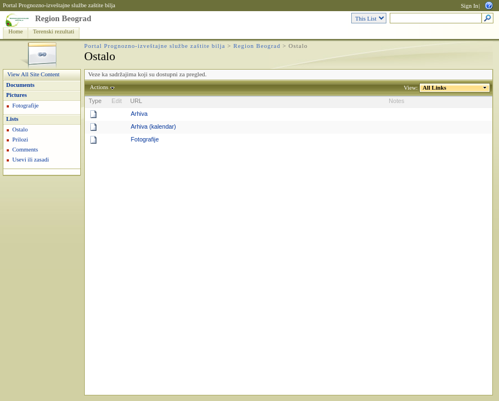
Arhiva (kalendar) (153, 126)
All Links (435, 88)
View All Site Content (33, 74)
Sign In (469, 6)
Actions (99, 87)
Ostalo (20, 129)
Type (95, 100)
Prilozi (20, 139)
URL (136, 100)
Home (15, 31)
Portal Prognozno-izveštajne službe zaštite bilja (59, 5)
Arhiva (138, 113)
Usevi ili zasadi (30, 160)
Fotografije (25, 105)
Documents (20, 85)
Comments (25, 149)
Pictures (16, 95)
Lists (12, 119)
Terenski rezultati (53, 31)
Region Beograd (63, 18)
